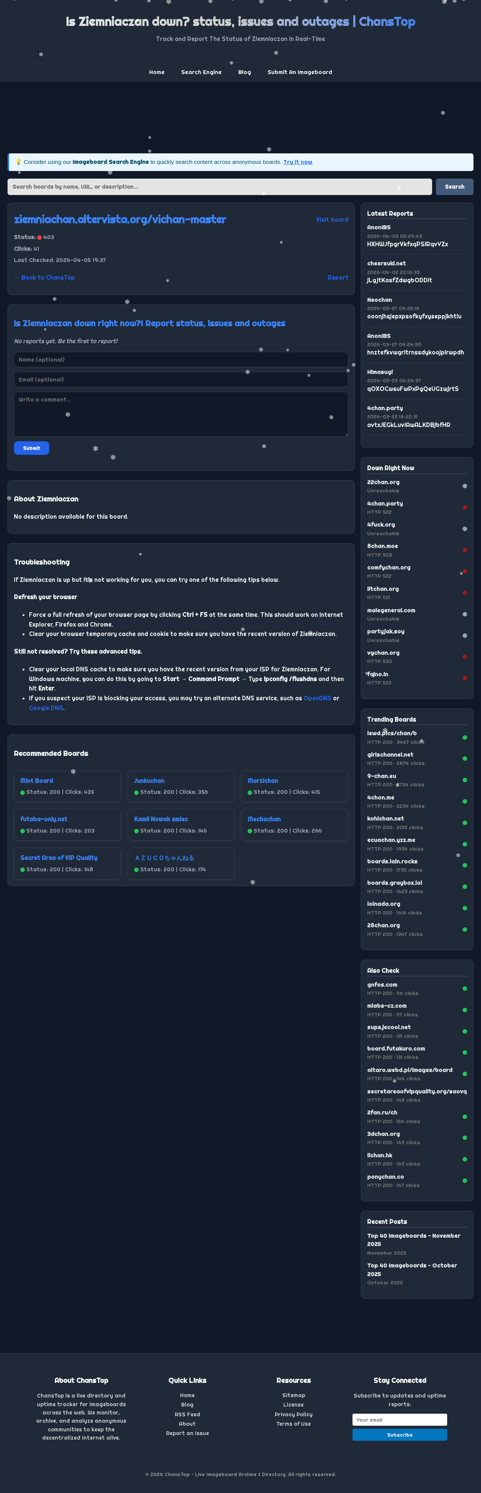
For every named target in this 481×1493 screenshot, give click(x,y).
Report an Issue (187, 1433)
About (187, 1423)
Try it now (297, 161)
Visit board (332, 219)
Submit (31, 448)
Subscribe (400, 1435)
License (293, 1404)
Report (338, 277)
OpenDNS (317, 698)
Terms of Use (293, 1423)
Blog (244, 72)
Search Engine (201, 72)
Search (454, 186)
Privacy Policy (294, 1414)
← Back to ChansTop (44, 277)
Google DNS (46, 708)
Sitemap (293, 1395)
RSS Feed (187, 1414)
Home (157, 72)
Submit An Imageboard (300, 72)
